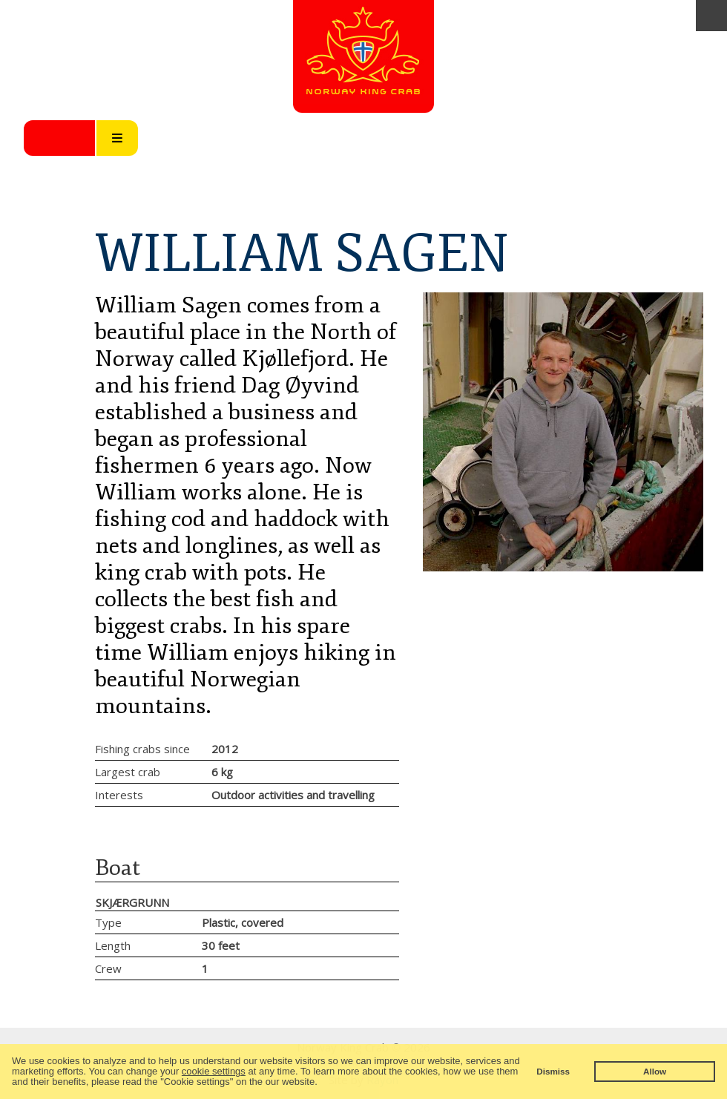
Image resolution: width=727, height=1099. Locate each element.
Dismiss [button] (553, 1071)
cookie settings (214, 1071)
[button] (321, 1083)
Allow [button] (654, 1071)
